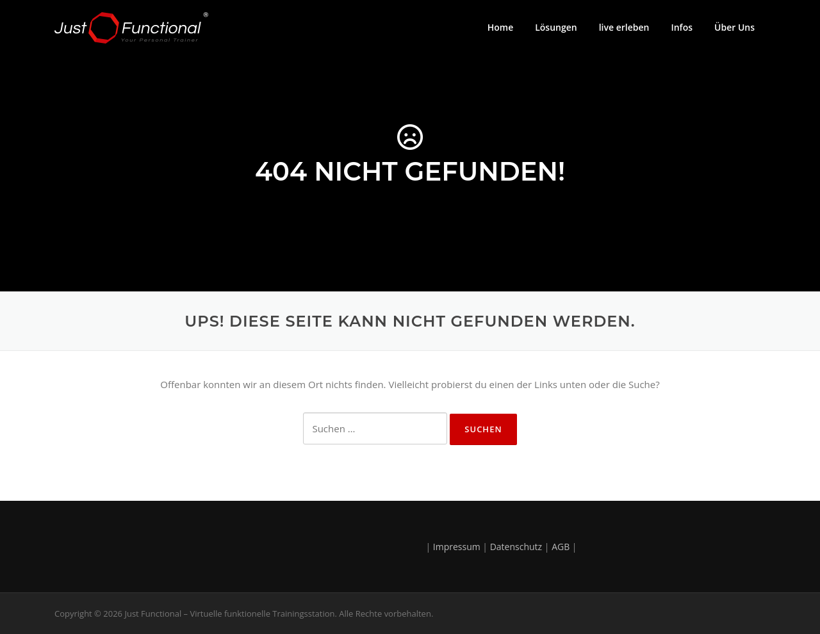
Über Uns (734, 27)
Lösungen (556, 27)
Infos (682, 27)
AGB (561, 547)
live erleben (624, 27)
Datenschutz (516, 547)
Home (501, 27)
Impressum (456, 547)
